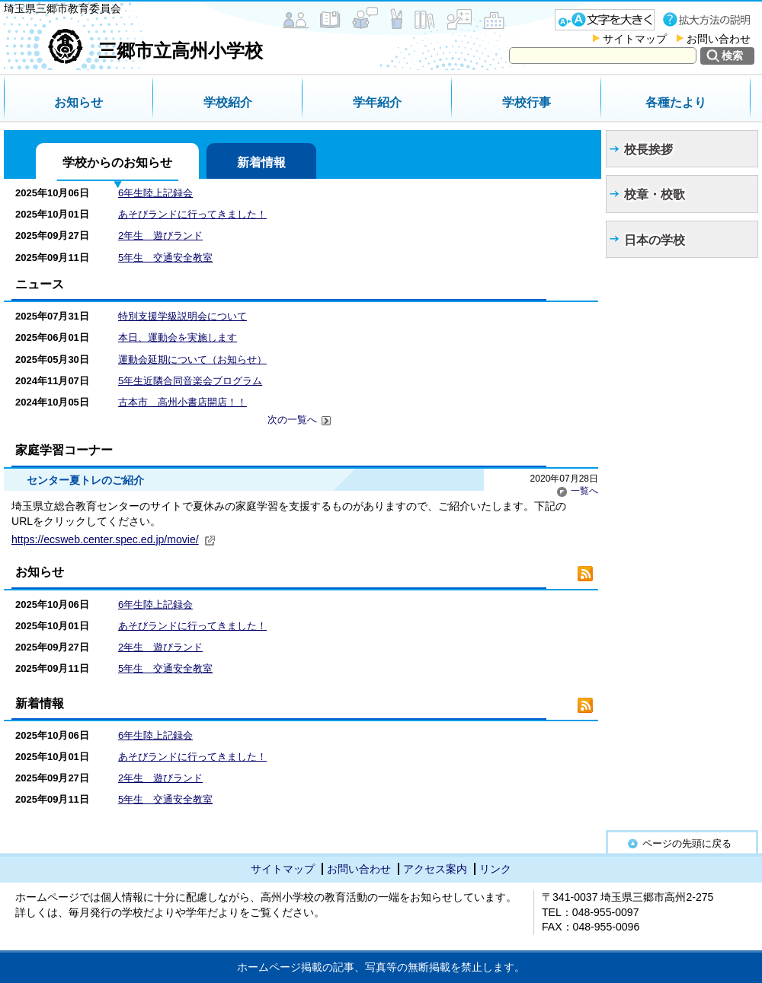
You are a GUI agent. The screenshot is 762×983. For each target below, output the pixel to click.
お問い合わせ (719, 39)
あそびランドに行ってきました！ (192, 214)
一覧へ (577, 490)
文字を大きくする (605, 19)
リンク (495, 869)
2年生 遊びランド (160, 235)
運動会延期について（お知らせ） (192, 359)
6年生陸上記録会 (155, 193)
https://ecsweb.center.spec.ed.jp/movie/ (113, 539)
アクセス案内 (435, 869)
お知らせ (78, 102)
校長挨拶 (648, 149)
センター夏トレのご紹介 (85, 480)
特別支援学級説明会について (182, 316)
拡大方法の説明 (708, 19)
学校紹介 (227, 102)
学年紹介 (377, 102)
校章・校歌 (654, 194)
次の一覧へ (299, 420)
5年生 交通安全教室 (165, 257)
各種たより (675, 102)
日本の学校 (654, 240)
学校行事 (526, 102)
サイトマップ (635, 39)
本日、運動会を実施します (177, 337)
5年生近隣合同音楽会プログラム (190, 381)
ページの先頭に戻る (687, 843)
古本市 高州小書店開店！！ (182, 402)
